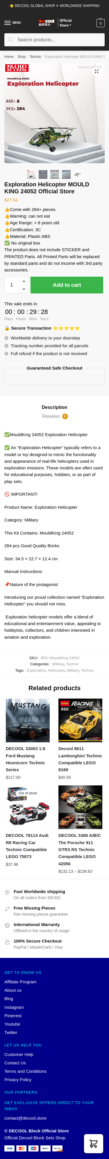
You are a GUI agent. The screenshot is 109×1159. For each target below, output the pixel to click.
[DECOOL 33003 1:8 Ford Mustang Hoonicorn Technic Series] (28, 720)
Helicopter (56, 670)
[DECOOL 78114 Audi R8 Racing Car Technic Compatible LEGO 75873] (28, 807)
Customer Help (18, 1054)
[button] (93, 1143)
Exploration (36, 670)
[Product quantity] (11, 285)
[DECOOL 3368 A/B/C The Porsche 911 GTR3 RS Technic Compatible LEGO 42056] (80, 807)
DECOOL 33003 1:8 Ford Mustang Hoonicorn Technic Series (25, 759)
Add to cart (67, 285)
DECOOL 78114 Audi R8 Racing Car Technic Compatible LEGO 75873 (27, 846)
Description (54, 407)
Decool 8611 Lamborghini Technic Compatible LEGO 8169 (80, 759)
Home (9, 57)
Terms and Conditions (25, 1071)
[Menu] (7, 23)
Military (58, 664)
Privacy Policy (17, 1079)
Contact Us (15, 1062)
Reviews (55, 416)
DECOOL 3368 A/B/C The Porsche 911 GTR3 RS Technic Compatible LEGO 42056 (79, 849)
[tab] (54, 407)
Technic (35, 57)
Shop (21, 57)
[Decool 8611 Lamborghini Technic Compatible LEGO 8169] (80, 720)
